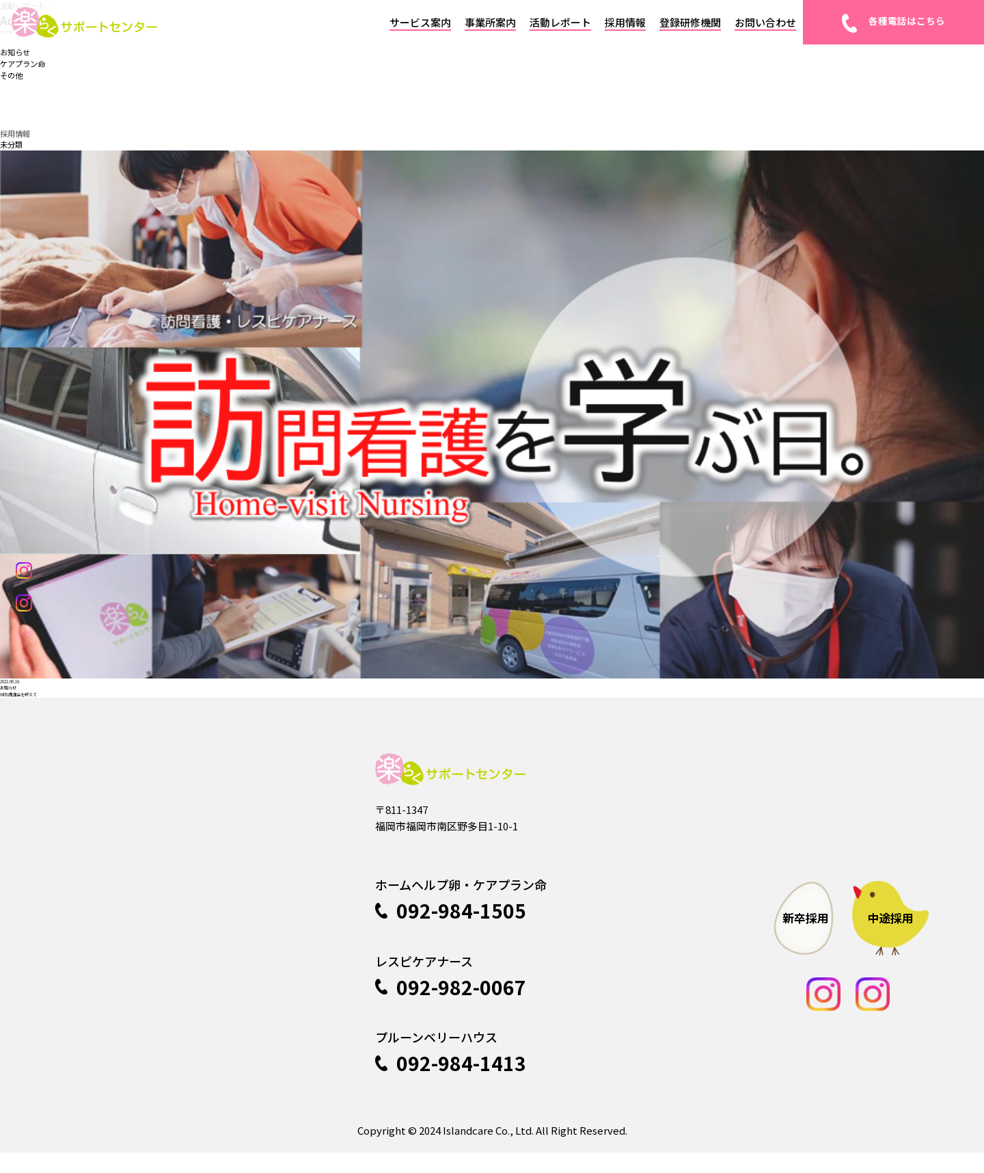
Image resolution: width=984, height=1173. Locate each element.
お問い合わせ (765, 22)
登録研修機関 (690, 22)
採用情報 (625, 22)
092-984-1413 (450, 1083)
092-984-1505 (450, 931)
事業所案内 (490, 22)
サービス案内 (420, 22)
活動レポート (560, 22)
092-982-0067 (450, 1007)
